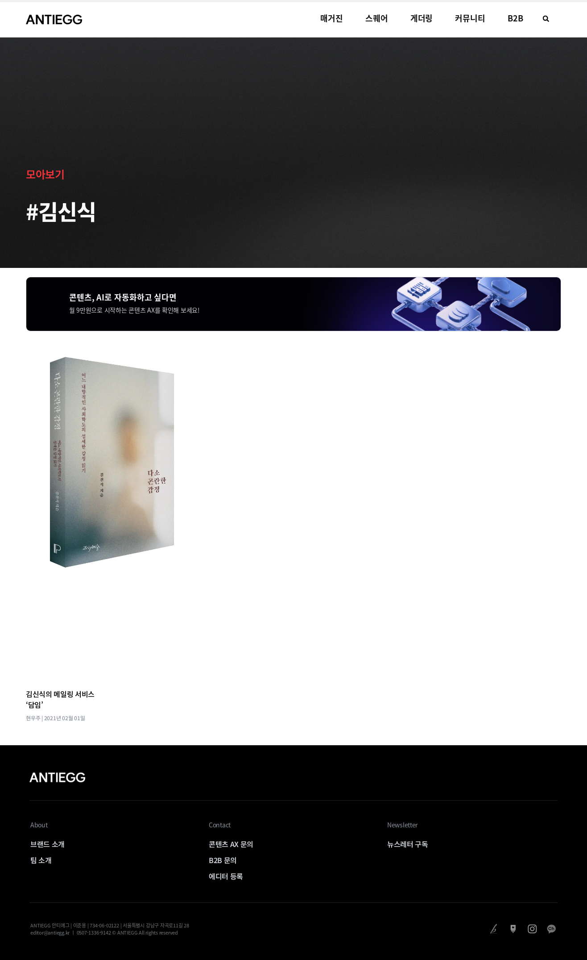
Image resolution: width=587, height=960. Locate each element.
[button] (546, 18)
